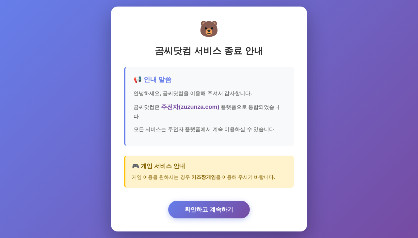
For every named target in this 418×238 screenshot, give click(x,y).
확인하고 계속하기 (209, 209)
